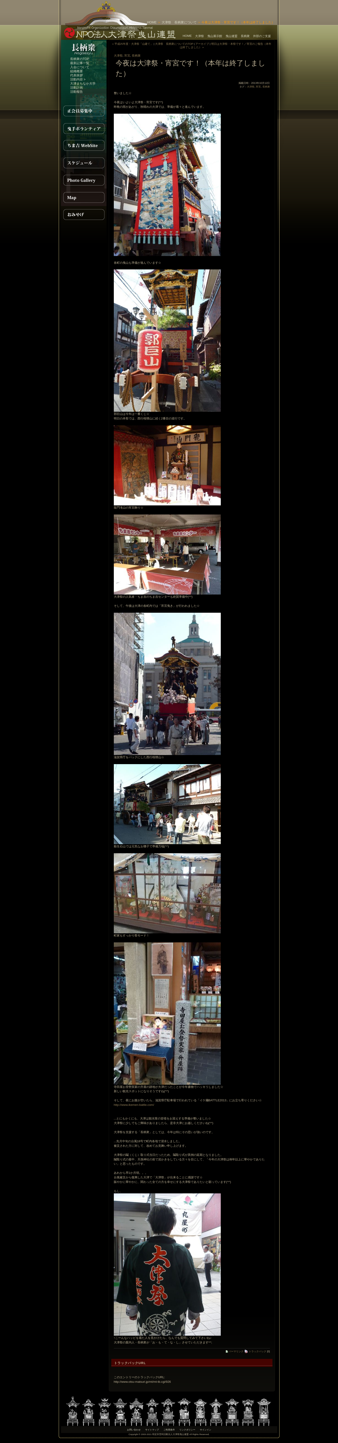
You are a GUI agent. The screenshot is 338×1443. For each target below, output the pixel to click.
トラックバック (255, 1351)
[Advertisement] (224, 7)
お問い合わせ (134, 1429)
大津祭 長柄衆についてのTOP (174, 43)
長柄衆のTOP (79, 59)
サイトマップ (152, 1429)
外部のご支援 (262, 36)
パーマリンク (235, 1351)
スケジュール (84, 162)
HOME (152, 22)
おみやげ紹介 (84, 214)
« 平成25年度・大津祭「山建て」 (132, 43)
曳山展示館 (214, 36)
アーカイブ (202, 43)
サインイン (205, 1429)
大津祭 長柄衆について (179, 22)
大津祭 (199, 36)
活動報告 (76, 91)
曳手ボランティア (84, 128)
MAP (84, 197)
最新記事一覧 (79, 63)
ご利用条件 (169, 1429)
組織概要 (76, 71)
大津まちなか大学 (83, 83)
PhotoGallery (84, 180)
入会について (79, 67)
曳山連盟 (231, 36)
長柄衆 (245, 36)
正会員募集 (84, 111)
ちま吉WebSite (84, 145)
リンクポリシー (187, 1429)
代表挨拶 (76, 75)
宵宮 (127, 55)
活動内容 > (78, 79)
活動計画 (76, 87)
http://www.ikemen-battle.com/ (134, 1105)
